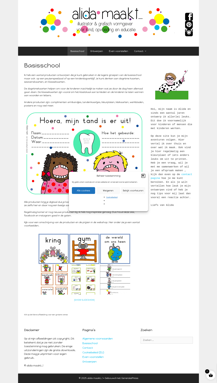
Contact (142, 51)
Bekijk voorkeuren (133, 190)
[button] (143, 176)
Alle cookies (83, 190)
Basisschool (77, 51)
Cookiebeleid (112, 197)
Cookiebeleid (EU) (93, 352)
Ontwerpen (96, 51)
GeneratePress (129, 378)
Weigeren (108, 190)
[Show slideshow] (84, 300)
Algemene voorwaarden (97, 338)
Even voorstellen (118, 51)
